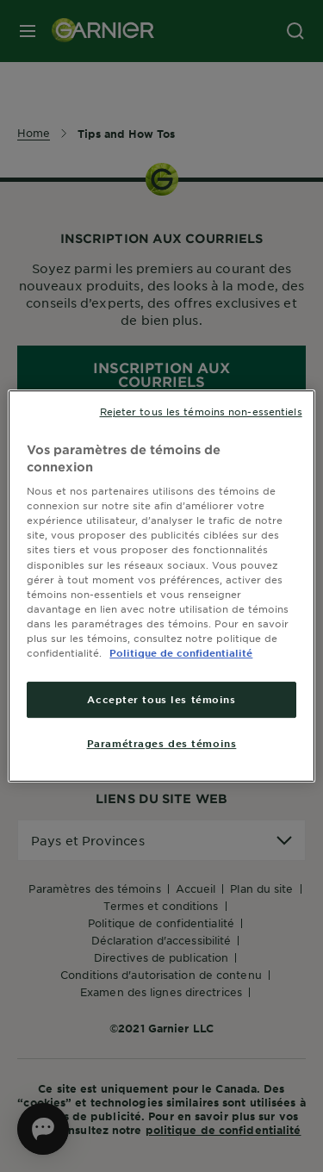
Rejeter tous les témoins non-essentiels (201, 411)
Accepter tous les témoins (161, 699)
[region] (161, 586)
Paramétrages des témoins (162, 743)
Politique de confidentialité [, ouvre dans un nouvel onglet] (180, 652)
